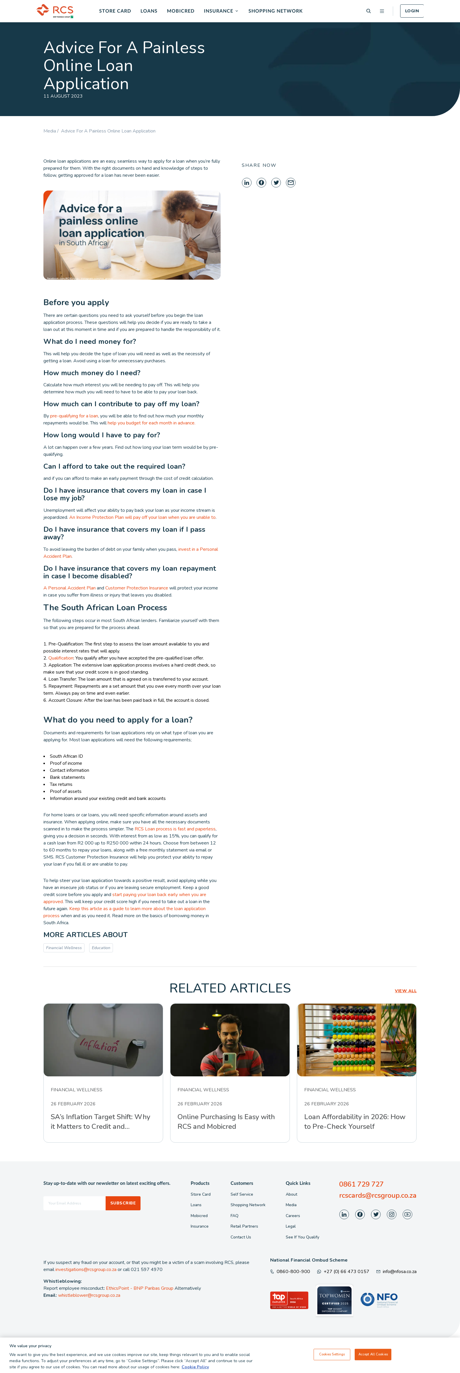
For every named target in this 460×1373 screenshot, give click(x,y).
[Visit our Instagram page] (392, 1214)
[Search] (368, 11)
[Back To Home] (54, 11)
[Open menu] (382, 11)
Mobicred (181, 11)
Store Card (115, 11)
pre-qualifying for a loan (74, 416)
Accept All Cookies (373, 1354)
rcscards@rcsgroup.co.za (378, 1195)
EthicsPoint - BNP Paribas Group (139, 1288)
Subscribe (123, 1203)
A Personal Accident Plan (69, 588)
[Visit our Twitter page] (376, 1214)
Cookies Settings (332, 1354)
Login (412, 11)
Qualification (60, 658)
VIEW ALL (406, 991)
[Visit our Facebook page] (360, 1214)
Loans (149, 11)
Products (200, 1183)
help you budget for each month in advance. (151, 423)
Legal (291, 1226)
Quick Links (298, 1183)
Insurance (218, 11)
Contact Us (241, 1237)
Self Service (242, 1194)
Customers (242, 1183)
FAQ (235, 1216)
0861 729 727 (361, 1184)
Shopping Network (275, 11)
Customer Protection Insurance (136, 588)
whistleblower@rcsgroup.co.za (89, 1295)
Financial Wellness (64, 948)
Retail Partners (244, 1226)
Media (291, 1205)
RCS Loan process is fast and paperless (175, 829)
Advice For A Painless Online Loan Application (108, 131)
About (291, 1194)
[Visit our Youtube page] (407, 1214)
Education (101, 948)
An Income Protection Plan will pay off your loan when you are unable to (142, 517)
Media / (52, 131)
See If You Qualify (302, 1237)
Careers (293, 1216)
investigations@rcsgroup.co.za (85, 1269)
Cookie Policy (195, 1367)
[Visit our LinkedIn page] (344, 1214)
